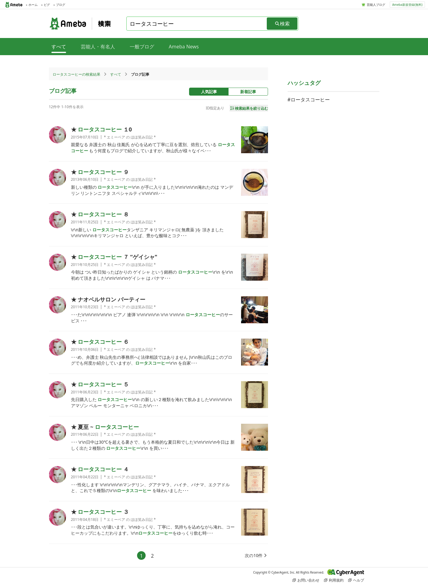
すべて (115, 74)
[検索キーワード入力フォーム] (197, 23)
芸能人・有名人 (98, 46)
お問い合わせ (305, 580)
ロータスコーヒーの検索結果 (76, 74)
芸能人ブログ (376, 4)
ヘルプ (356, 580)
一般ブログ (142, 46)
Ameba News (184, 46)
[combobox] (197, 23)
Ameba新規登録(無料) (407, 4)
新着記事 (248, 91)
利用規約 (334, 580)
